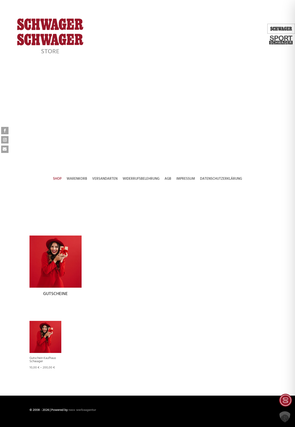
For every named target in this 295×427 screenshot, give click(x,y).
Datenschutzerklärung (221, 179)
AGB (168, 179)
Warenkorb (77, 179)
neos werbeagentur (82, 410)
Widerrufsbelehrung (141, 179)
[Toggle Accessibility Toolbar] (286, 400)
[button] (285, 417)
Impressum (185, 179)
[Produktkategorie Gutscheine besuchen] (56, 267)
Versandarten (105, 179)
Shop (57, 179)
